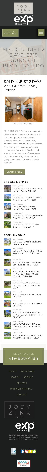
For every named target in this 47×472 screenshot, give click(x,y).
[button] (41, 32)
